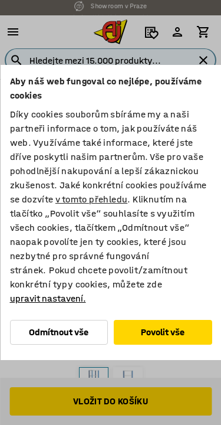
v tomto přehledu (91, 199)
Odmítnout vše (58, 332)
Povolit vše (162, 332)
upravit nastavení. (47, 298)
